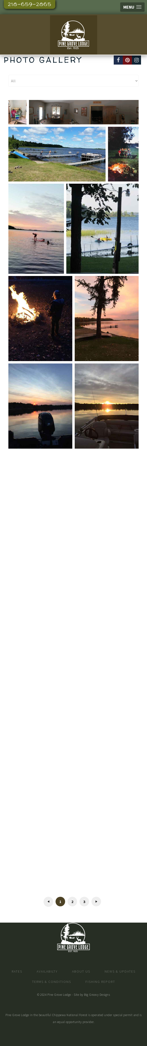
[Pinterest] (127, 60)
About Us (81, 971)
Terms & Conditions (51, 982)
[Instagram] (136, 60)
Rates (17, 971)
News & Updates (120, 971)
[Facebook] (118, 60)
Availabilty (47, 971)
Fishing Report (100, 982)
